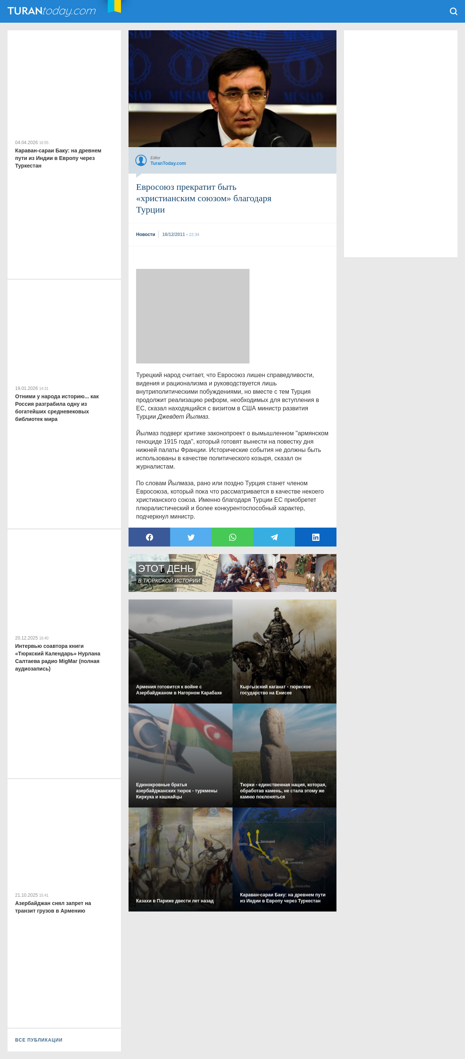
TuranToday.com (53, 11)
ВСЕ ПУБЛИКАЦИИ (39, 1040)
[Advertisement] (193, 316)
